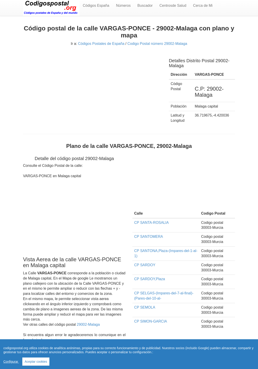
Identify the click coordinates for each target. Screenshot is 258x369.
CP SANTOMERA (148, 236)
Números (123, 5)
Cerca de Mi (202, 5)
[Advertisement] (92, 85)
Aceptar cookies (36, 361)
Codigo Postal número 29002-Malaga (157, 44)
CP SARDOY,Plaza (149, 279)
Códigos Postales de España (101, 44)
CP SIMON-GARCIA (150, 321)
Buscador (145, 5)
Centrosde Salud (172, 5)
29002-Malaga (88, 324)
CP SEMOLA (144, 307)
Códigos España (96, 5)
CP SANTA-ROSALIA (151, 223)
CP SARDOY (144, 265)
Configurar (11, 361)
